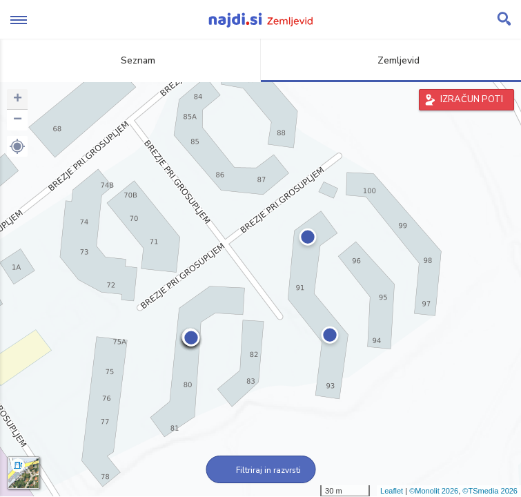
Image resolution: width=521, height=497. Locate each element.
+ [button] (17, 99)
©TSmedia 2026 (490, 491)
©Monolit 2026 (433, 491)
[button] (17, 146)
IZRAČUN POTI (471, 99)
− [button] (17, 120)
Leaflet (391, 491)
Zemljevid (391, 60)
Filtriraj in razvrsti (260, 470)
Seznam (130, 60)
